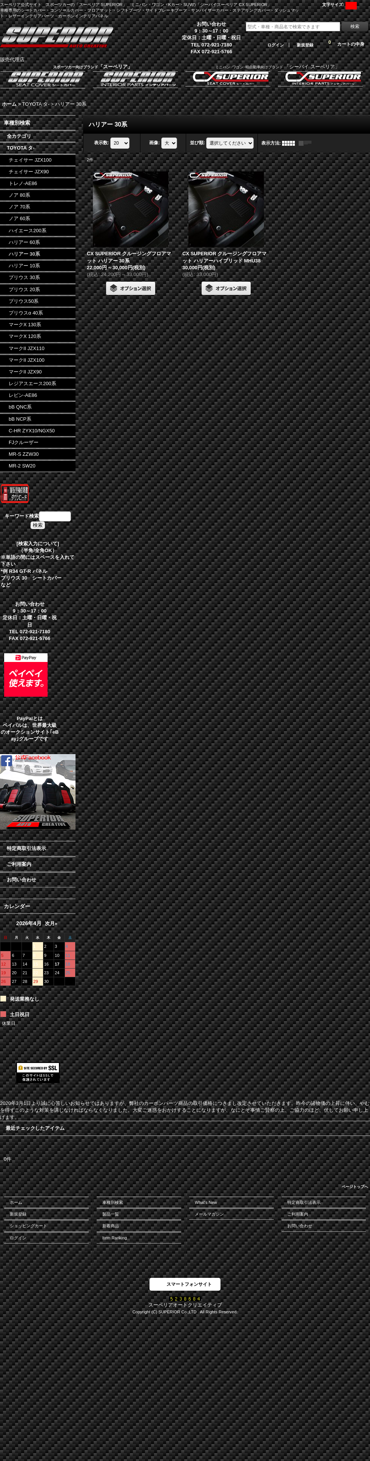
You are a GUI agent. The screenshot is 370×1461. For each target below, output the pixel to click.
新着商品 (110, 1225)
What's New (206, 1202)
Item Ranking (114, 1238)
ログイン (275, 45)
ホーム (16, 1202)
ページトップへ (355, 1187)
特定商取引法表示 (26, 848)
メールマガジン (209, 1214)
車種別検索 (112, 1202)
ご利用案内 (19, 864)
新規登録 (305, 45)
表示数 (101, 142)
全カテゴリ (19, 136)
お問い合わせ (21, 879)
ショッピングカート (28, 1225)
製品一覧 (110, 1214)
